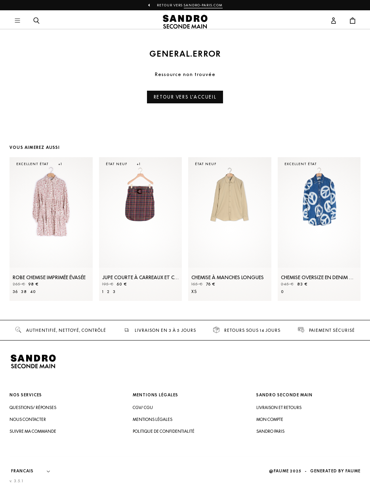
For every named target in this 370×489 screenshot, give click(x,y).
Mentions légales (152, 419)
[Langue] (34, 471)
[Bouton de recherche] (36, 21)
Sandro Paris (270, 431)
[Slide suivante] (345, 237)
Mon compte (269, 419)
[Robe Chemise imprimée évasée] (51, 229)
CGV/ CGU (143, 407)
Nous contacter (28, 419)
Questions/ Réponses (33, 407)
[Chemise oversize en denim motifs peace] (319, 229)
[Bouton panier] (352, 21)
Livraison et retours (278, 407)
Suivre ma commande (33, 431)
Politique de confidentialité (164, 431)
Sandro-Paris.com (203, 5)
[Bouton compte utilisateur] (333, 21)
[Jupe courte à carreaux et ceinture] (140, 229)
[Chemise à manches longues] (229, 229)
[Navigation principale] (17, 21)
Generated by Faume (335, 471)
